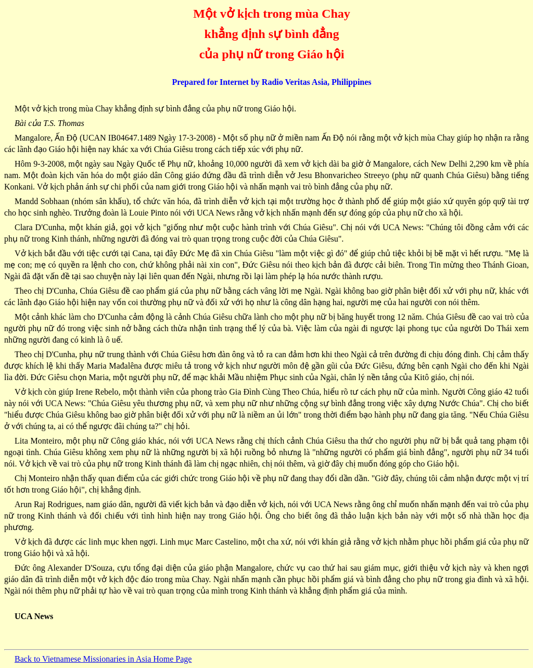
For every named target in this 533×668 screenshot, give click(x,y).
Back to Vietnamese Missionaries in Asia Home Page (103, 658)
